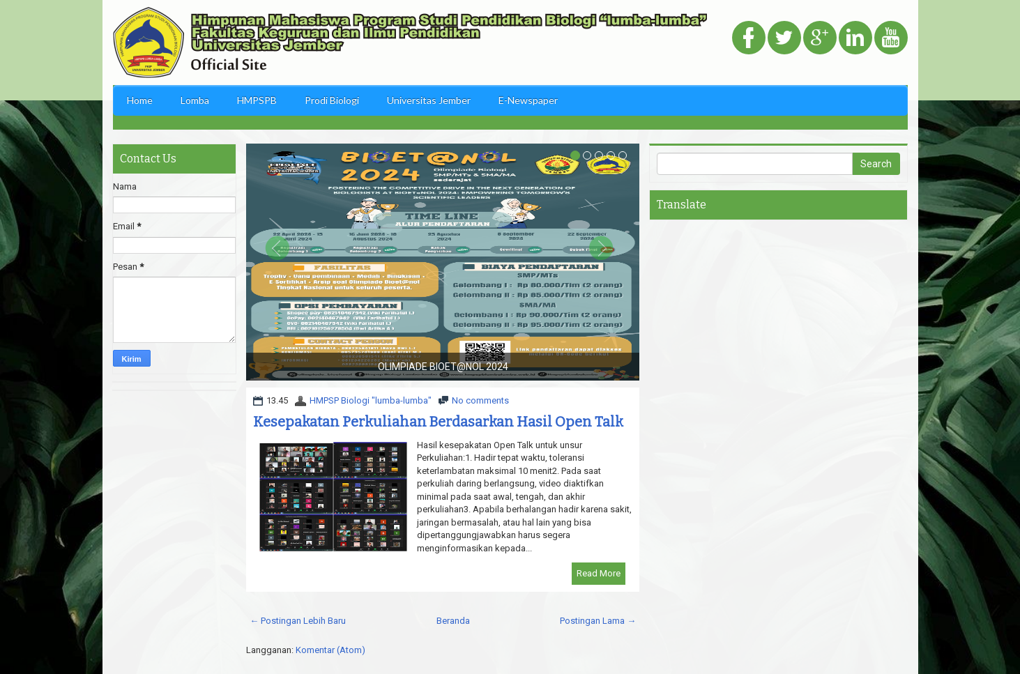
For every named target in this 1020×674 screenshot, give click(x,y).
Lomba (195, 100)
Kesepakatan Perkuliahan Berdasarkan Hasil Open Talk (438, 421)
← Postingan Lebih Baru (298, 620)
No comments (480, 400)
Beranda (453, 620)
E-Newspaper (528, 100)
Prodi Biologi (332, 100)
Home (140, 100)
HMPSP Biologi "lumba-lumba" (371, 400)
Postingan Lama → (598, 620)
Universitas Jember (429, 100)
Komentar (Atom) (330, 650)
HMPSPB (257, 100)
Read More (599, 573)
